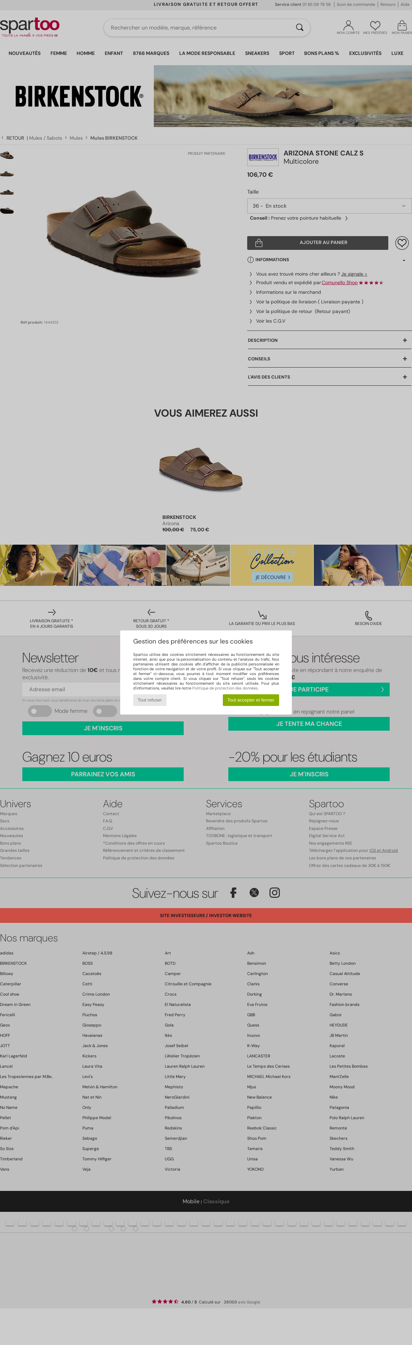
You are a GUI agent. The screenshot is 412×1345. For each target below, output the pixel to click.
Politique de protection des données (225, 688)
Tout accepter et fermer (250, 700)
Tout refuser (150, 700)
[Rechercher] (300, 27)
